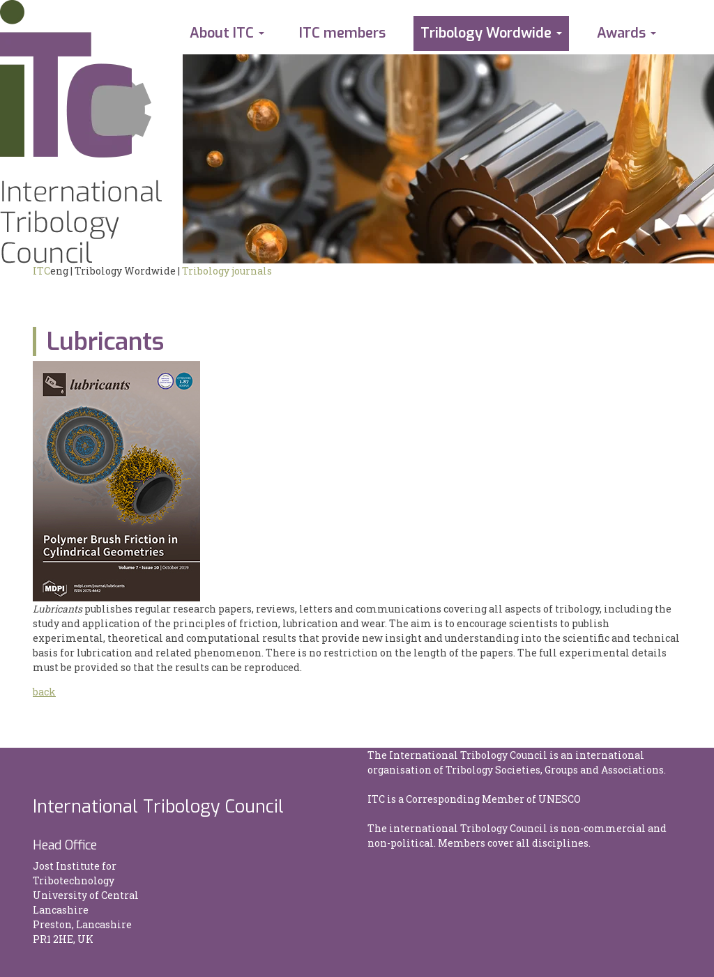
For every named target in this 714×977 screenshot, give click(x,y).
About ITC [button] (222, 33)
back (44, 691)
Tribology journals (227, 270)
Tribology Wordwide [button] (486, 33)
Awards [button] (621, 33)
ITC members (342, 33)
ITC (41, 270)
